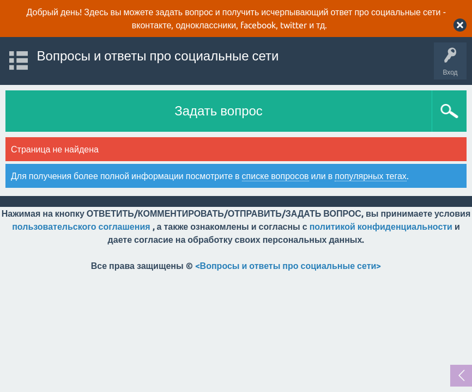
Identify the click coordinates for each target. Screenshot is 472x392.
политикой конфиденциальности (381, 226)
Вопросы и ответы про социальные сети (158, 55)
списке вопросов (275, 176)
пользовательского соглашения (81, 226)
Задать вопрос (218, 110)
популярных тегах (371, 176)
